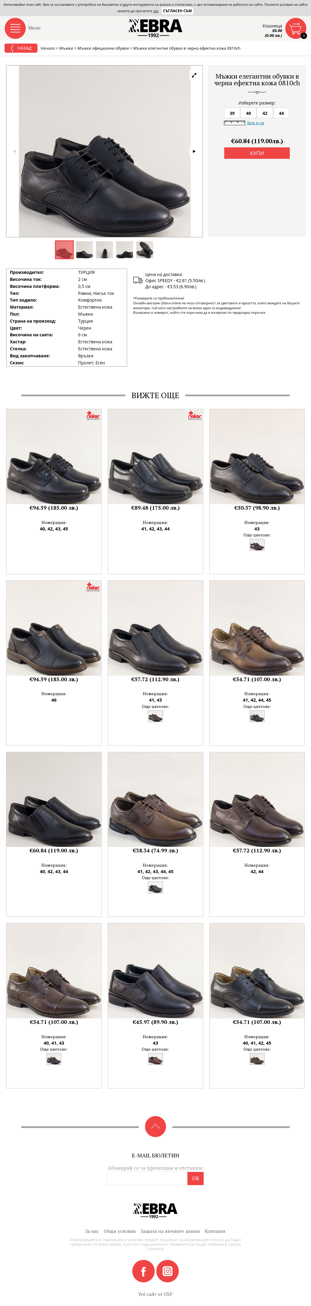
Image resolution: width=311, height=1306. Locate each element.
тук (155, 11)
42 (265, 113)
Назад (21, 48)
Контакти (215, 1231)
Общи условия (120, 1231)
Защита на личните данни (170, 1231)
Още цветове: (257, 535)
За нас (92, 1231)
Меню (35, 28)
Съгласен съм (177, 10)
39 (232, 113)
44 (281, 113)
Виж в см (255, 123)
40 (248, 113)
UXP (168, 1294)
